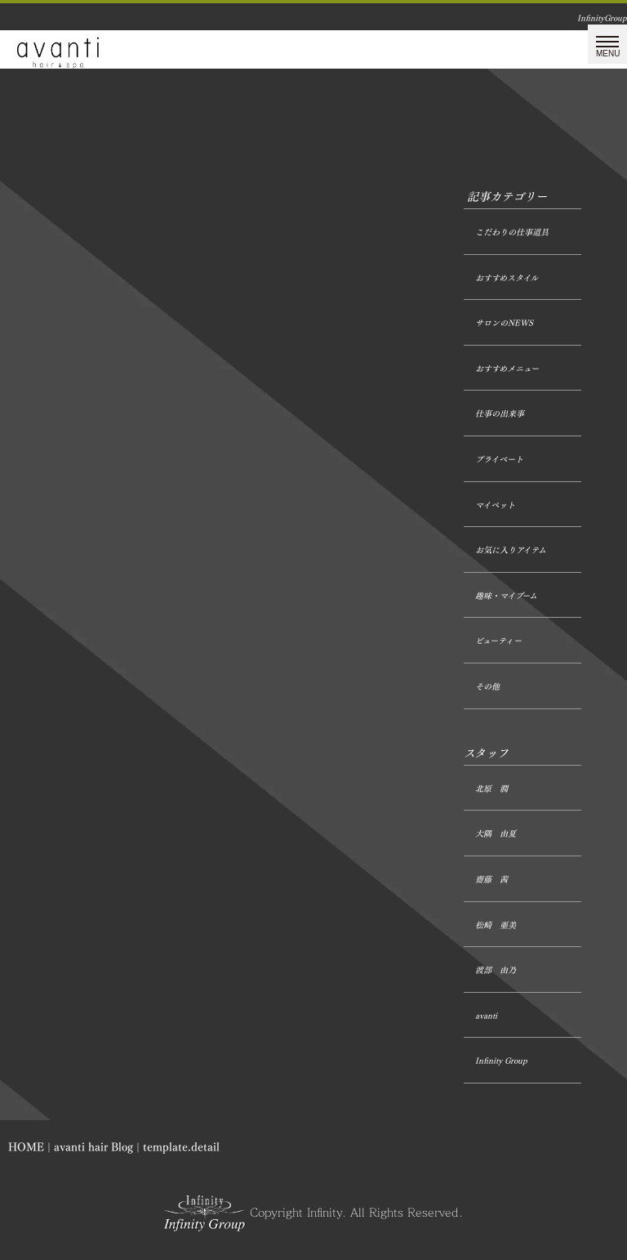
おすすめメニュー (507, 369)
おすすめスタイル (506, 278)
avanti (486, 1016)
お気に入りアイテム (510, 550)
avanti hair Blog (93, 1146)
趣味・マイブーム (506, 596)
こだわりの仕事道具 (512, 232)
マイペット (495, 505)
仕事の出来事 (499, 414)
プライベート (499, 460)
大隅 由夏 (495, 834)
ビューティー (498, 641)
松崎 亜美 (495, 925)
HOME (26, 1146)
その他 (487, 687)
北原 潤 (491, 789)
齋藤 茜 (491, 880)
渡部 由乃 (495, 970)
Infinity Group (501, 1061)
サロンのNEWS (504, 323)
